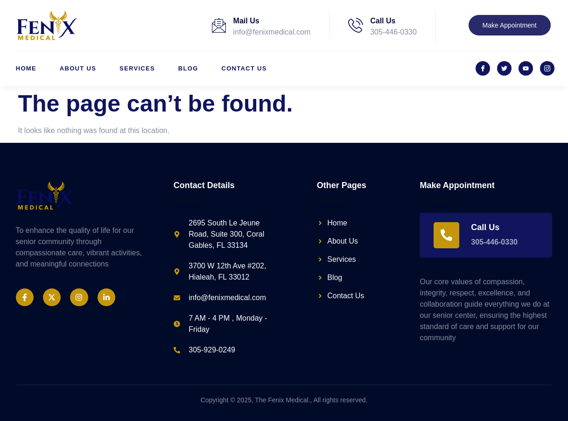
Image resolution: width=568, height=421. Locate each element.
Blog (188, 68)
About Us (78, 68)
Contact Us (244, 68)
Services (137, 68)
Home (26, 68)
